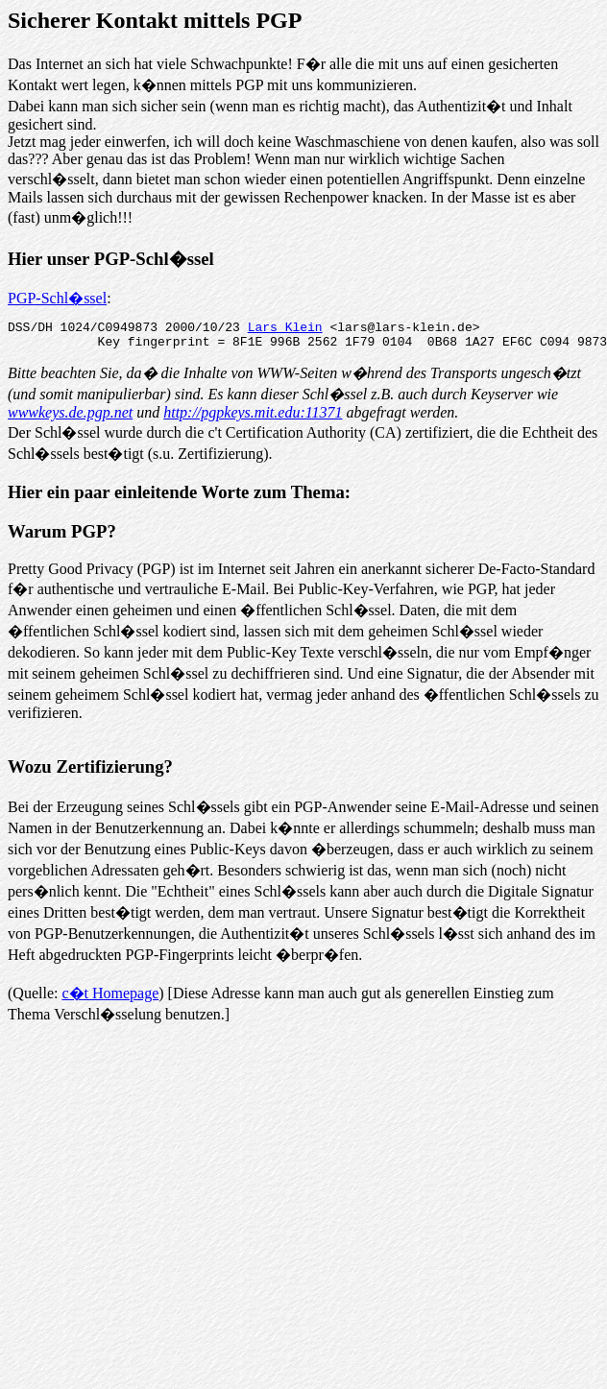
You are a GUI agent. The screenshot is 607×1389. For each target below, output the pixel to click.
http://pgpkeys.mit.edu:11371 (252, 418)
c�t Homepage (109, 999)
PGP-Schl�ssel (57, 298)
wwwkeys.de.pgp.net (70, 418)
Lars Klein (285, 329)
